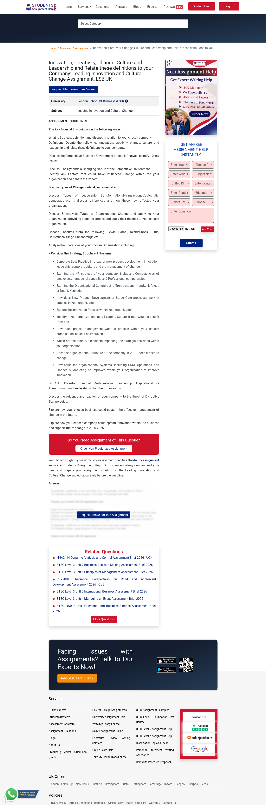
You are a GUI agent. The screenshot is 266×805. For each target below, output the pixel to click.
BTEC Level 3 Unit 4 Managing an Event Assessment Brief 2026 (100, 598)
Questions (102, 7)
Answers (121, 7)
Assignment (81, 48)
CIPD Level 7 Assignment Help (154, 736)
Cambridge (155, 784)
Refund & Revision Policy (109, 802)
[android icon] (166, 670)
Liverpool (193, 784)
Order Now (201, 6)
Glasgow (180, 784)
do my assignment (146, 460)
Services (83, 7)
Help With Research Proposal (153, 762)
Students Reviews (59, 716)
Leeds (204, 784)
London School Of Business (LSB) (100, 101)
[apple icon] (166, 660)
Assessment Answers (62, 723)
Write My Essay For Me (106, 723)
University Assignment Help (108, 716)
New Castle (82, 784)
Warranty (154, 802)
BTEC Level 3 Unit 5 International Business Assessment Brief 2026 (102, 591)
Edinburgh (67, 784)
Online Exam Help (102, 750)
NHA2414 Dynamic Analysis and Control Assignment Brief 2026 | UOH (104, 557)
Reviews (173, 7)
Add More (207, 229)
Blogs (137, 7)
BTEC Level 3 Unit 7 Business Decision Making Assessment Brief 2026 (105, 565)
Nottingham (139, 784)
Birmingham (111, 784)
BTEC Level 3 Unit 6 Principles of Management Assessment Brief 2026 (105, 572)
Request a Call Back (77, 678)
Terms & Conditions (80, 802)
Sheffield (97, 784)
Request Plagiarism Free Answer (73, 89)
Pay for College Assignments (109, 709)
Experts (152, 7)
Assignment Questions (62, 730)
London (54, 784)
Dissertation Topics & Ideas (152, 743)
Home (67, 7)
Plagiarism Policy (136, 802)
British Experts (57, 709)
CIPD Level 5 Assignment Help (154, 729)
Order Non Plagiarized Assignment (103, 448)
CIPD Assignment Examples (152, 709)
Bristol (125, 784)
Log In (228, 6)
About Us (54, 744)
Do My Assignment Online (107, 730)
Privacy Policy (57, 802)
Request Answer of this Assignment (104, 515)
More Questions (104, 619)
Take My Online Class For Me (109, 757)
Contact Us (169, 802)
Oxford (168, 784)
